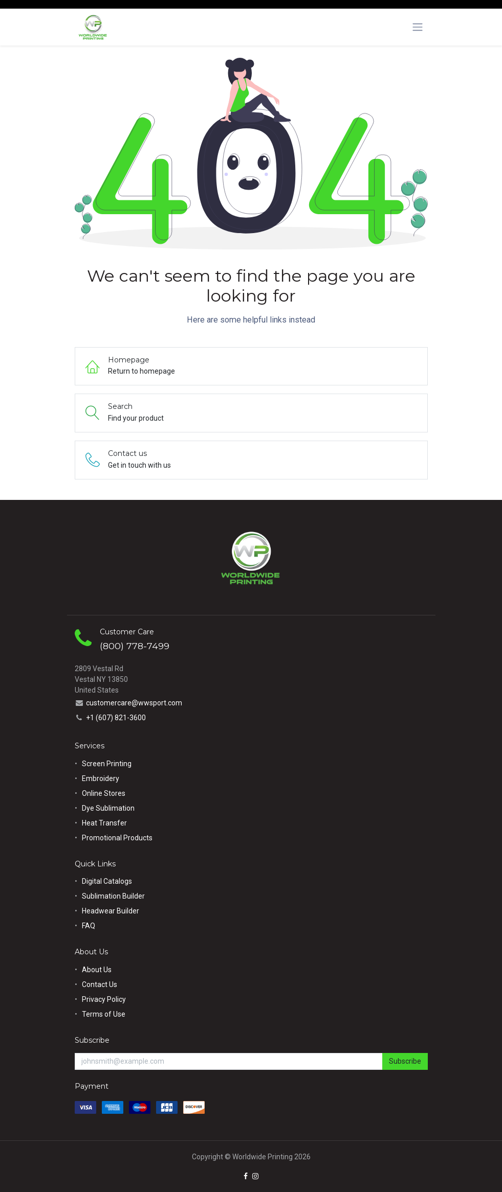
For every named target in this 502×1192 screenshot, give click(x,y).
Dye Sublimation (108, 808)
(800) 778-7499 (134, 645)
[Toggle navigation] (417, 27)
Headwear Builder (110, 911)
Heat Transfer (104, 823)
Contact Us (99, 984)
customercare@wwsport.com (134, 703)
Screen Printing (107, 764)
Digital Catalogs (107, 881)
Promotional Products (117, 838)
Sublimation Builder (113, 896)
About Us (97, 970)
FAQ (88, 926)
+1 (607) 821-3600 (116, 718)
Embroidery (100, 778)
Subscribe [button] (405, 1061)
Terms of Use (103, 1014)
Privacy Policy (104, 999)
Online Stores (104, 793)
